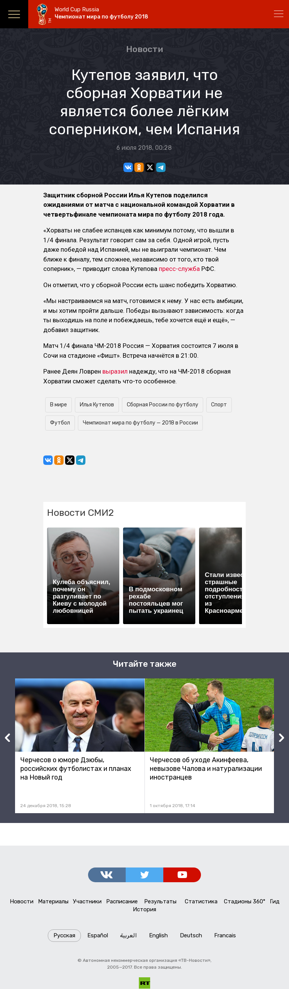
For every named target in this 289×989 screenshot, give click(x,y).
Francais (225, 935)
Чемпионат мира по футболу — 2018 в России (140, 423)
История (145, 909)
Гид (275, 901)
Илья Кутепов (97, 404)
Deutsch (191, 935)
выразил (115, 371)
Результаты (160, 901)
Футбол (60, 423)
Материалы (53, 901)
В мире (58, 404)
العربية (128, 935)
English (158, 935)
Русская (64, 935)
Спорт (219, 404)
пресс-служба (179, 268)
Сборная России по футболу (162, 404)
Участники (87, 901)
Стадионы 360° (244, 901)
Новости (144, 49)
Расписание (122, 901)
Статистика (201, 901)
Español (97, 935)
